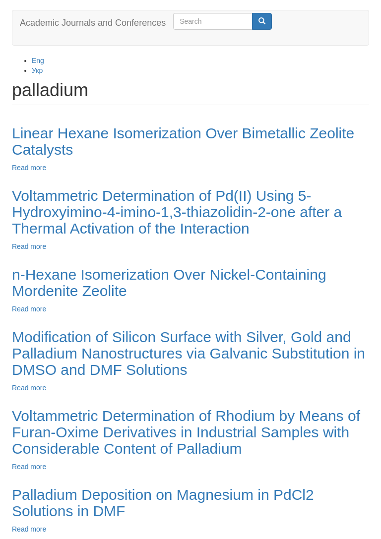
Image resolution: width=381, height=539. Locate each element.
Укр (37, 70)
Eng (38, 60)
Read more (29, 168)
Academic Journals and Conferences (93, 23)
